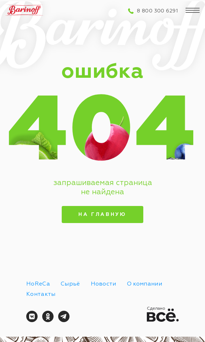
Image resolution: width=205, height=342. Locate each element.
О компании (144, 284)
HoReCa (38, 284)
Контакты (41, 294)
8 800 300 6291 (157, 11)
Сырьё (70, 284)
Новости (103, 284)
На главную (102, 214)
